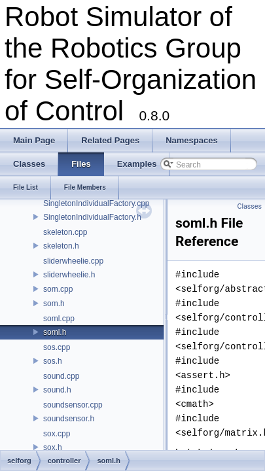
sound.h (57, 389)
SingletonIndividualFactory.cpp (96, 203)
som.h (54, 303)
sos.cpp (56, 347)
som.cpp (58, 289)
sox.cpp (56, 433)
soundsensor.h (68, 418)
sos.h (52, 361)
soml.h (54, 332)
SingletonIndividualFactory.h (92, 217)
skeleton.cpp (65, 232)
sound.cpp (61, 376)
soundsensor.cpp (73, 405)
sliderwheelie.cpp (73, 261)
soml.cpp (59, 318)
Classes (250, 206)
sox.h (52, 447)
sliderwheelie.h (69, 274)
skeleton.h (61, 246)
